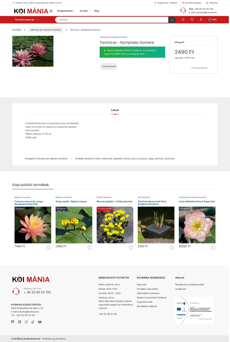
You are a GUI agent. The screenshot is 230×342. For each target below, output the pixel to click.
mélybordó (107, 158)
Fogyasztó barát (144, 302)
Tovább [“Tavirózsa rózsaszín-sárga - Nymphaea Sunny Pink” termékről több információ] (48, 247)
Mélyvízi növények (23, 197)
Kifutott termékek (104, 197)
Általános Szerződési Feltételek (152, 297)
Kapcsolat (141, 284)
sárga (150, 158)
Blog (97, 11)
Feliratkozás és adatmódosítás (189, 284)
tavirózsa (159, 158)
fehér (97, 158)
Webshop (212, 3)
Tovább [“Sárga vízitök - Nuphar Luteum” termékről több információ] (89, 247)
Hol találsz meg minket (147, 289)
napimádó (118, 158)
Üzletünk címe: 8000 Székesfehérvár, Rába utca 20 (37, 3)
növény (127, 158)
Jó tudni (84, 11)
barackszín (89, 158)
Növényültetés (144, 197)
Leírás (115, 110)
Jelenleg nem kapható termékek (45, 29)
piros (134, 158)
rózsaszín (142, 158)
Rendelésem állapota (147, 306)
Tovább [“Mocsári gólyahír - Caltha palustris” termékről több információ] (130, 247)
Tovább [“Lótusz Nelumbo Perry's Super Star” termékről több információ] (212, 247)
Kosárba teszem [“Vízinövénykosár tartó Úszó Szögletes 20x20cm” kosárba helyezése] (171, 247)
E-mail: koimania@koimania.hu (203, 12)
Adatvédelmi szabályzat (148, 293)
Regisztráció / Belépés (165, 3)
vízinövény (169, 158)
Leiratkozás (180, 289)
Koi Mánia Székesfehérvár (26, 338)
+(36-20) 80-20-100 (203, 9)
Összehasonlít (108, 66)
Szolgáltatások (65, 11)
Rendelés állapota (191, 3)
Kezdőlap (16, 29)
